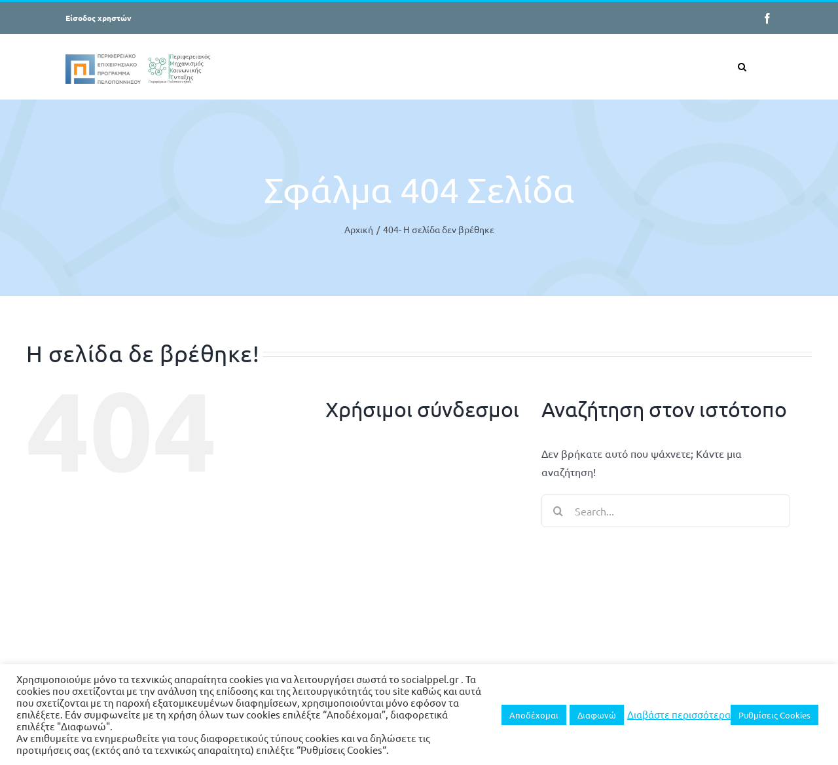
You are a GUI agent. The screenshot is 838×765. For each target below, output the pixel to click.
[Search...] (665, 510)
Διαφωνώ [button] (596, 714)
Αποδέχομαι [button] (533, 714)
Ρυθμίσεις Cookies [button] (774, 714)
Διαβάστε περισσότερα (679, 714)
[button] (742, 66)
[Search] (557, 510)
